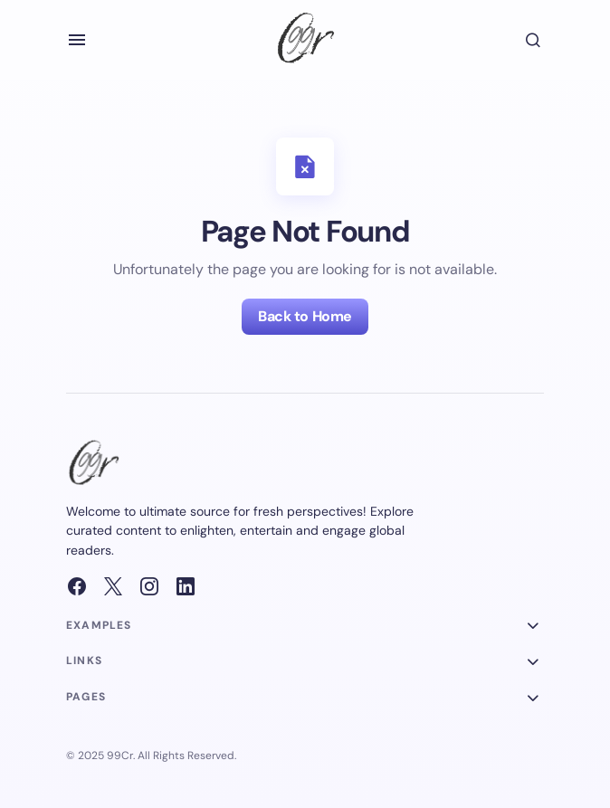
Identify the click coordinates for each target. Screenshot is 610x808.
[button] (77, 40)
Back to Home (304, 316)
